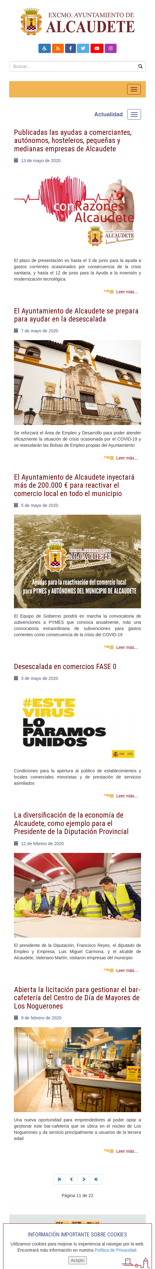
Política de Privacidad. (116, 1250)
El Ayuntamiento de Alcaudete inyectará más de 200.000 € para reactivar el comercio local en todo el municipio (74, 485)
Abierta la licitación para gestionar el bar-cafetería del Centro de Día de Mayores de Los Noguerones (77, 997)
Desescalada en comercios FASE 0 (65, 666)
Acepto (77, 1260)
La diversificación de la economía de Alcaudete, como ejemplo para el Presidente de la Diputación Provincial (71, 823)
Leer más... (127, 291)
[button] (44, 48)
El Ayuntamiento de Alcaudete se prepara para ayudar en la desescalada (76, 315)
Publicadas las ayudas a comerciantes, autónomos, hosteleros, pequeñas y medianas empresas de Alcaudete (72, 140)
